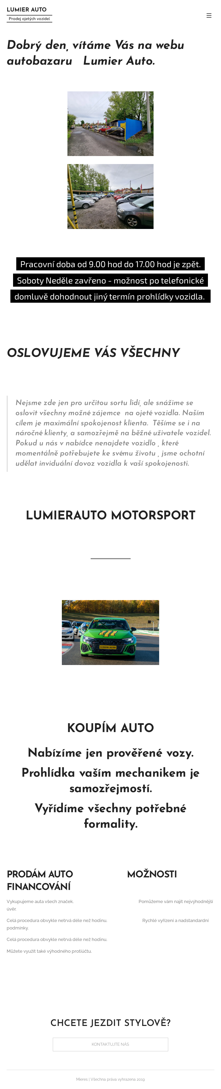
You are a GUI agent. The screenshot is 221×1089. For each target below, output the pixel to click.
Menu (209, 15)
